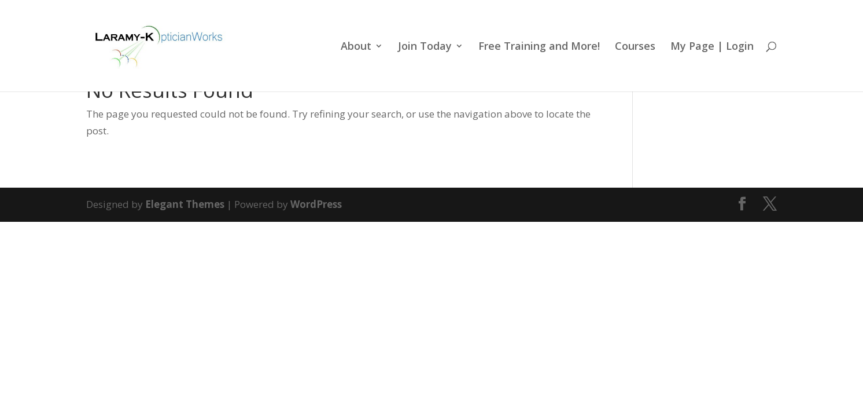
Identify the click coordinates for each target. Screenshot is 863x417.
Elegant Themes (184, 204)
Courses (635, 47)
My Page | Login (712, 47)
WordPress (316, 204)
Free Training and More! (539, 47)
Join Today (425, 47)
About (356, 47)
